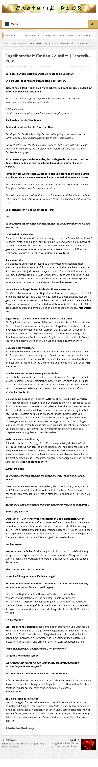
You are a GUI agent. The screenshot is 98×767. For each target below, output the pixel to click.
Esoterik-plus (85, 35)
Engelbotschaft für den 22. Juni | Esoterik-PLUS (65, 745)
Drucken (76, 66)
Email (88, 66)
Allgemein (46, 66)
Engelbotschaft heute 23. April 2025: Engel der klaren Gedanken (40, 35)
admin (18, 66)
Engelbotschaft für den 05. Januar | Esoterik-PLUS (23, 745)
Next (74, 740)
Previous (9, 740)
